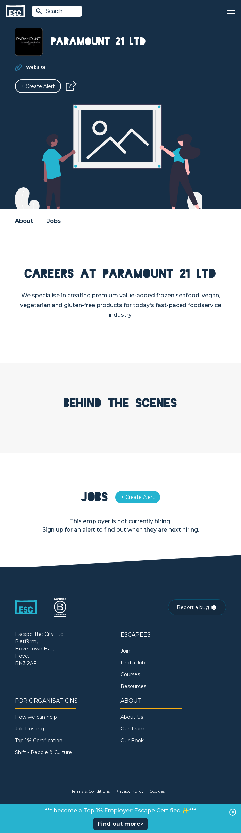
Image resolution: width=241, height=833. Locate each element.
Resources (133, 686)
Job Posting (29, 729)
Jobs (54, 221)
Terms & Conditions (90, 791)
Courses (130, 674)
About (24, 221)
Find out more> (120, 823)
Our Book (132, 740)
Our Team (132, 729)
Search (49, 11)
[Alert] (38, 86)
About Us (131, 717)
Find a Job (132, 663)
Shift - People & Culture (43, 752)
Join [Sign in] (125, 651)
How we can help (36, 717)
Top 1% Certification (39, 740)
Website (36, 67)
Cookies (157, 791)
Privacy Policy (129, 791)
